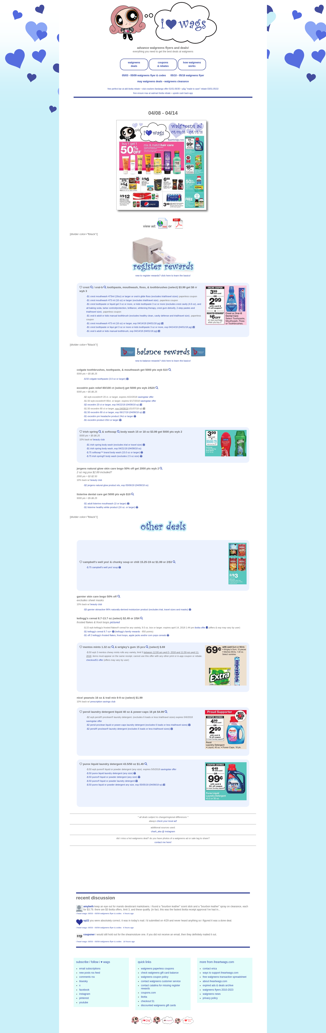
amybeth (88, 906)
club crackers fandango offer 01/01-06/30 (161, 89)
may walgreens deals (150, 81)
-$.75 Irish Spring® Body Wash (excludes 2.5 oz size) (114, 456)
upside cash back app (183, 93)
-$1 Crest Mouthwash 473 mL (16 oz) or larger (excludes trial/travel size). (123, 300)
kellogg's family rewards (128, 631)
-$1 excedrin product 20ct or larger (102, 420)
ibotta (144, 996)
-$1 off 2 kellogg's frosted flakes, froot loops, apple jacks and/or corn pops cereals (126, 635)
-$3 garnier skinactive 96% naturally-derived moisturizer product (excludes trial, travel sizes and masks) (137, 609)
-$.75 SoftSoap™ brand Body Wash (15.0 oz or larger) (114, 452)
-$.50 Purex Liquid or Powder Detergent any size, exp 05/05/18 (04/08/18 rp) (125, 784)
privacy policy (210, 998)
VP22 (86, 920)
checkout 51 (147, 1001)
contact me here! (163, 842)
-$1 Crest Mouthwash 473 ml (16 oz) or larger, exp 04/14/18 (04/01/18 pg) (124, 323)
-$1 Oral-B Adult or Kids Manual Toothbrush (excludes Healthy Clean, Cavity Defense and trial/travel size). (138, 315)
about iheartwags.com (215, 981)
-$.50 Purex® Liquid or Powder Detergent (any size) (113, 777)
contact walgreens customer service (161, 981)
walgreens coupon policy (154, 976)
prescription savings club (102, 701)
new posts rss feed (89, 972)
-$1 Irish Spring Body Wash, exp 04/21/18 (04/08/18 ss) (114, 448)
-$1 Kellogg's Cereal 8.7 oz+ (99, 631)
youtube (83, 1002)
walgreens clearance (176, 81)
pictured (115, 622)
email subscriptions (89, 968)
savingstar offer (145, 397)
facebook (84, 989)
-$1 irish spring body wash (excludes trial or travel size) (115, 444)
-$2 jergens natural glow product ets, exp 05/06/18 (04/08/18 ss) (116, 485)
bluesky (83, 981)
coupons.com (148, 992)
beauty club (99, 439)
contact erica (210, 968)
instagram (84, 993)
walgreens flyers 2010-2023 (218, 989)
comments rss (87, 976)
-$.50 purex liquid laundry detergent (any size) (111, 773)
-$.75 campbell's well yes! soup (103, 567)
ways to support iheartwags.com (220, 972)
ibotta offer (201, 627)
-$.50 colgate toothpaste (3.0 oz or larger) (106, 379)
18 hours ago (129, 941)
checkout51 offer (94, 660)
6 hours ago (128, 927)
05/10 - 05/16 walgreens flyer (187, 75)
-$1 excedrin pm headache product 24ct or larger (110, 416)
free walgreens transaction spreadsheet (224, 976)
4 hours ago (128, 913)
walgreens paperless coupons (157, 968)
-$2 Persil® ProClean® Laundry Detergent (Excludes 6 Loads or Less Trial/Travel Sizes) (129, 729)
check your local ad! (167, 821)
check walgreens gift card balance (160, 972)
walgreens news (212, 993)
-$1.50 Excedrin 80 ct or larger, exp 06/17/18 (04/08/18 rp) (114, 412)
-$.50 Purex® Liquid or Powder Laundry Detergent (112, 781)
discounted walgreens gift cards (158, 1005)
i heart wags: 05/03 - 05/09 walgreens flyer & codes (98, 913)
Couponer (89, 934)
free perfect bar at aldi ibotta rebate (123, 89)
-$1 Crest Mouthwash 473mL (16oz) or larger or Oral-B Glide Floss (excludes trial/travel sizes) (132, 296)
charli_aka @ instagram (163, 831)
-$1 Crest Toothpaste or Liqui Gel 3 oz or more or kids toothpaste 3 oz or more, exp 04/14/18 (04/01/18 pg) (140, 327)
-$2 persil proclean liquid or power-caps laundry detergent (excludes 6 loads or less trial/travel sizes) (138, 725)
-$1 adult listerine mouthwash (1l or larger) (106, 503)
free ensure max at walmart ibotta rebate (152, 93)
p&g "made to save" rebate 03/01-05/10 (200, 89)
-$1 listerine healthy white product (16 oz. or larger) (111, 507)
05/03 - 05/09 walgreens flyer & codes (144, 75)
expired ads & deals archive (218, 985)
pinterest (84, 998)
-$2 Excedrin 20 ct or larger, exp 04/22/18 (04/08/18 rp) (113, 404)
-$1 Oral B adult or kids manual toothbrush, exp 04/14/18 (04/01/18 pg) (123, 331)
